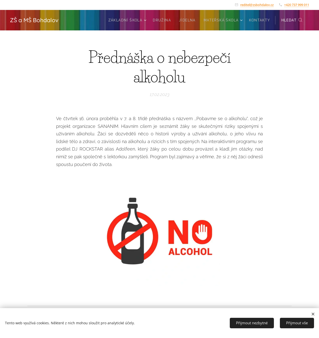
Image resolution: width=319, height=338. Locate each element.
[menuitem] (128, 20)
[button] (292, 20)
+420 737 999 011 (296, 4)
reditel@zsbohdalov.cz (257, 4)
